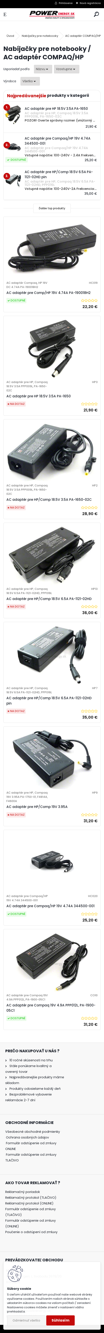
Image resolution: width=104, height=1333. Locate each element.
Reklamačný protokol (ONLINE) (29, 1203)
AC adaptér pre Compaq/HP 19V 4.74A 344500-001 (50, 906)
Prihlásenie (65, 3)
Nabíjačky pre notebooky (40, 36)
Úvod (10, 36)
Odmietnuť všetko (26, 1320)
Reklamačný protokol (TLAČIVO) (30, 1197)
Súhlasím (60, 1320)
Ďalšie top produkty (52, 208)
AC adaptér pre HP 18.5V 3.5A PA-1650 (38, 396)
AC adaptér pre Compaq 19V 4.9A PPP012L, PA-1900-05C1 (50, 1008)
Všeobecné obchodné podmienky (32, 1131)
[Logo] (52, 14)
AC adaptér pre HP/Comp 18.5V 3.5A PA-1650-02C (49, 499)
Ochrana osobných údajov (27, 1137)
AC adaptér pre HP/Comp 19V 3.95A (37, 806)
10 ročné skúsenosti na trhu (31, 1060)
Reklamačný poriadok (22, 1192)
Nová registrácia (90, 3)
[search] (96, 14)
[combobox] (43, 69)
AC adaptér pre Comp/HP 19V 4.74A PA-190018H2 (48, 292)
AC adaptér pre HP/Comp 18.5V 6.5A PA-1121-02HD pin (49, 701)
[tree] (35, 1149)
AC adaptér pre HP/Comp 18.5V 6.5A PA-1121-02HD (49, 598)
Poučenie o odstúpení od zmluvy (31, 1232)
